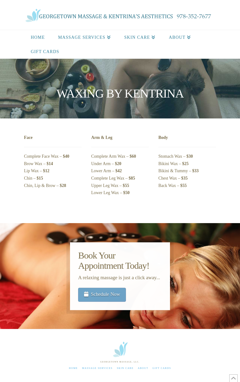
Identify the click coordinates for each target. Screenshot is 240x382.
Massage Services (97, 368)
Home (73, 368)
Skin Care (125, 368)
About (143, 368)
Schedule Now (102, 295)
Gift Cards (162, 368)
